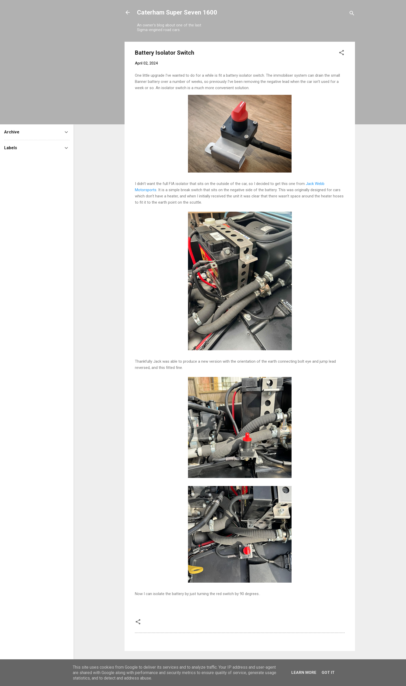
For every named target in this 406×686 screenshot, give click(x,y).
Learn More (303, 672)
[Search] (352, 14)
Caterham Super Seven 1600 (177, 12)
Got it (328, 672)
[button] (341, 53)
